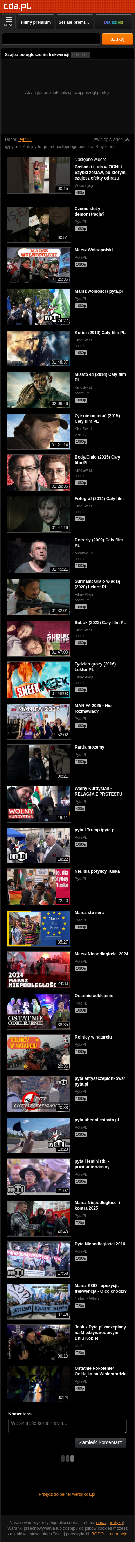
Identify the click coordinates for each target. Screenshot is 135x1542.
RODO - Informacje (109, 1533)
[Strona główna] (17, 6)
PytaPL (25, 139)
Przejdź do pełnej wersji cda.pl (67, 1494)
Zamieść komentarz (100, 1442)
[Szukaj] (51, 39)
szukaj (117, 39)
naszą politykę (109, 1522)
